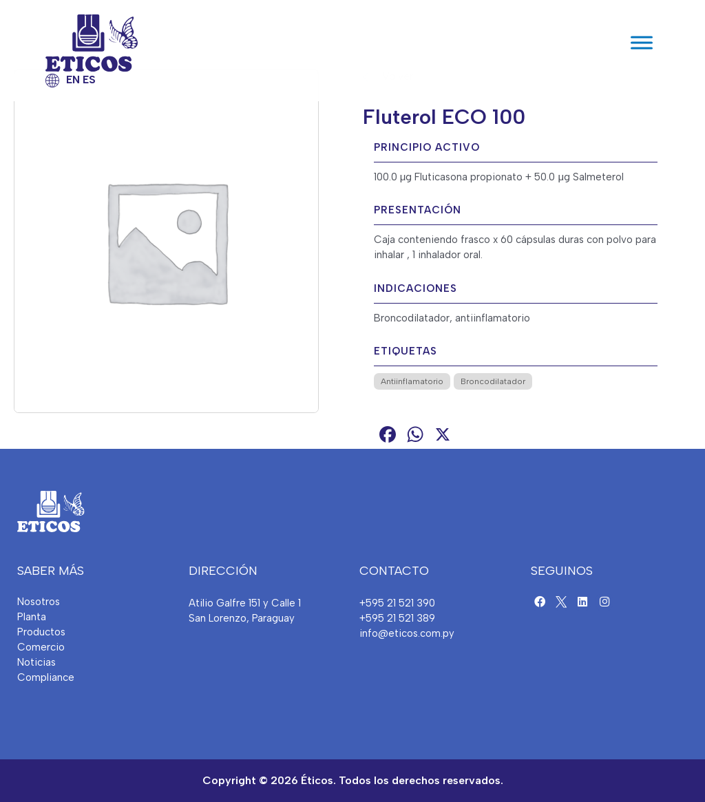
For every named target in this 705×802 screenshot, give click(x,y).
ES (89, 80)
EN (73, 80)
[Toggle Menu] (642, 43)
